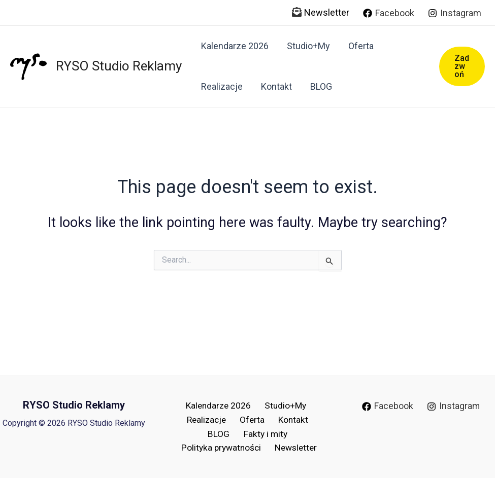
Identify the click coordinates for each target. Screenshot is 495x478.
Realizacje (222, 86)
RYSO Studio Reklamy (119, 65)
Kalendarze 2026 (235, 46)
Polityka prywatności (222, 447)
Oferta (361, 46)
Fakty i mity (262, 432)
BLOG (321, 86)
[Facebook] (388, 13)
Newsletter (326, 12)
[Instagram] (454, 13)
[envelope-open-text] (296, 12)
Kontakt (276, 86)
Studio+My (308, 46)
